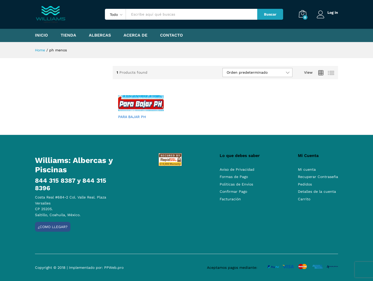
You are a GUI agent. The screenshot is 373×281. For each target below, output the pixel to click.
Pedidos (305, 184)
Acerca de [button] (135, 35)
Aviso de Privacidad (237, 169)
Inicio (41, 35)
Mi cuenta (307, 169)
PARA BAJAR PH (132, 117)
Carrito (304, 199)
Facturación (230, 199)
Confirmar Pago (233, 191)
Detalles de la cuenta (317, 191)
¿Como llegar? (53, 227)
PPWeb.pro (114, 267)
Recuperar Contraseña (318, 177)
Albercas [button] (100, 35)
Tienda (68, 35)
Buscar (270, 14)
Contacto (171, 35)
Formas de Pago (234, 177)
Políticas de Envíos (236, 184)
